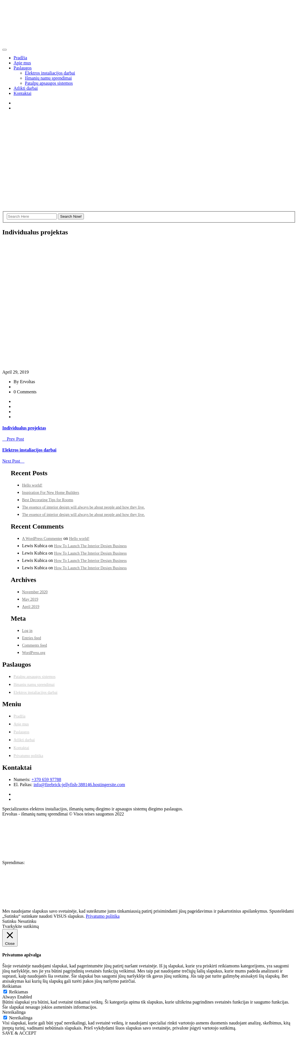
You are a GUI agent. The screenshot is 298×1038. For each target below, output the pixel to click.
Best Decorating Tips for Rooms (47, 500)
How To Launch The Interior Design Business (90, 546)
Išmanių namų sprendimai (48, 78)
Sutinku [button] (9, 921)
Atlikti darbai (26, 88)
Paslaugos (23, 68)
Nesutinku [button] (27, 921)
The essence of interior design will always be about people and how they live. (83, 507)
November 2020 (35, 592)
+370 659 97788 (46, 779)
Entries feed (31, 638)
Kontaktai (22, 93)
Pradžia (20, 57)
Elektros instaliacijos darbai (50, 73)
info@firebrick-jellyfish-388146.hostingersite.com (79, 784)
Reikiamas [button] (11, 986)
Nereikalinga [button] (14, 1012)
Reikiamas (18, 991)
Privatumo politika (28, 756)
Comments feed (34, 645)
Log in (27, 631)
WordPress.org (33, 653)
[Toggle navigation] (4, 50)
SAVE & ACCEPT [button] (19, 1033)
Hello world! (32, 485)
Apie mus (22, 62)
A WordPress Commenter (42, 539)
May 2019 (30, 599)
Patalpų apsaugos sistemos (49, 83)
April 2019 (30, 607)
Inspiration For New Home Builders (50, 492)
